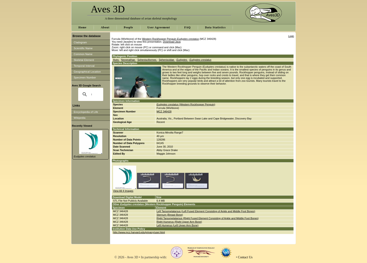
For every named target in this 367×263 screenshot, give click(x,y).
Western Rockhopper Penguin (170, 38)
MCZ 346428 (164, 111)
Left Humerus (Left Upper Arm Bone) (177, 225)
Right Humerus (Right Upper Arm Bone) (179, 221)
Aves (116, 59)
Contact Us (245, 257)
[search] (91, 94)
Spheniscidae (167, 59)
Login (291, 36)
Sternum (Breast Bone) (170, 214)
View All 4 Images (123, 190)
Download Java (171, 41)
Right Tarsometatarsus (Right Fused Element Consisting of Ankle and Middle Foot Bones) (208, 218)
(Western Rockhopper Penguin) (186, 104)
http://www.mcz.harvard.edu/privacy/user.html (139, 232)
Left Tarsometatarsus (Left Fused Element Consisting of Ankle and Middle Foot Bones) (206, 211)
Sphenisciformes (147, 59)
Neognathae (128, 59)
